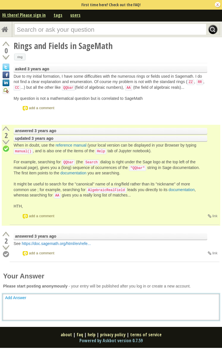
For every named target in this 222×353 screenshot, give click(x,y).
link (214, 216)
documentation (73, 173)
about (66, 334)
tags (58, 15)
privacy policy (113, 334)
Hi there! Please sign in (24, 15)
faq (80, 334)
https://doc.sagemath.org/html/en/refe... (56, 243)
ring (19, 57)
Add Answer (15, 297)
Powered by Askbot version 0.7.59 (111, 340)
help (92, 334)
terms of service (146, 334)
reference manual (71, 145)
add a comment (41, 108)
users (75, 15)
